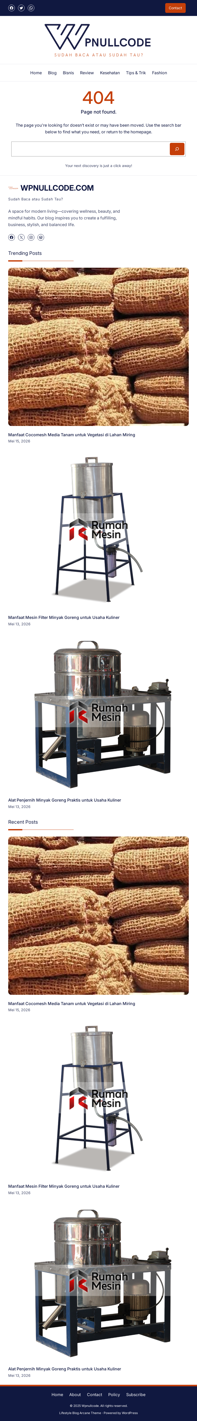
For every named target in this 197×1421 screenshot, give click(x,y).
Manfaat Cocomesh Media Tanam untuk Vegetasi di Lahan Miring (71, 434)
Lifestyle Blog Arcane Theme (80, 1413)
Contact (175, 8)
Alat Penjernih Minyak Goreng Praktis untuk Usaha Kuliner (64, 800)
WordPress (130, 1413)
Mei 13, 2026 (19, 624)
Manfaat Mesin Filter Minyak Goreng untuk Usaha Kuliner (64, 617)
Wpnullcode (90, 1406)
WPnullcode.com (57, 187)
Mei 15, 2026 (19, 441)
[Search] (177, 149)
